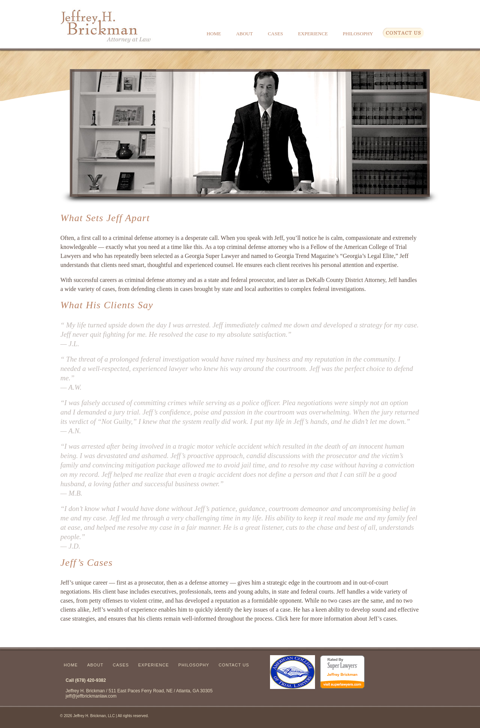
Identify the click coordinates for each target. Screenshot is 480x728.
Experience (313, 33)
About (244, 33)
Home (214, 33)
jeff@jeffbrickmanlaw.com (91, 696)
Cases (275, 33)
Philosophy (358, 33)
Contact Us (234, 665)
